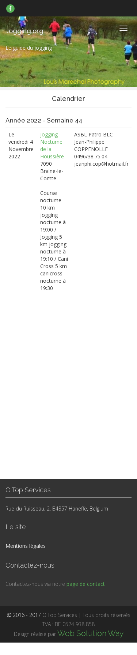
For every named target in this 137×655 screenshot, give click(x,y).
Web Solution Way (90, 633)
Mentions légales (25, 545)
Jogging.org (24, 31)
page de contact (85, 583)
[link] (10, 8)
